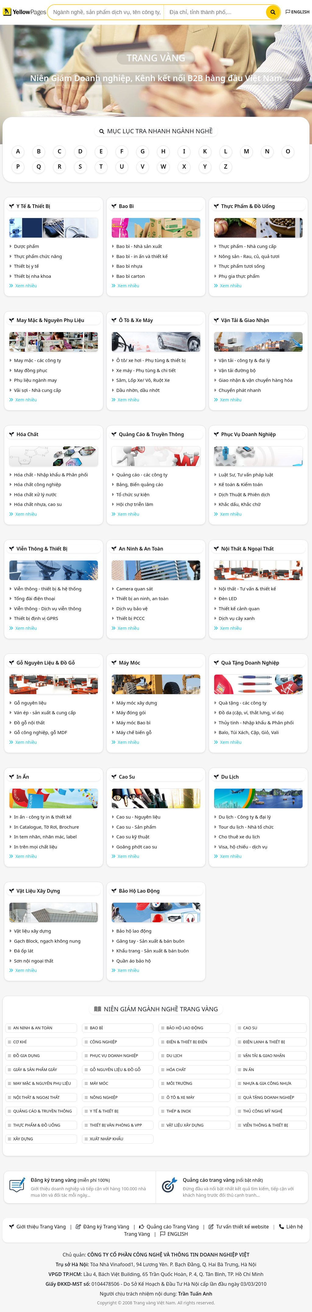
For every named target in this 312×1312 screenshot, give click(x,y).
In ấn (22, 776)
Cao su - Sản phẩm (136, 827)
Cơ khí (20, 1042)
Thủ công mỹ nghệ (262, 1111)
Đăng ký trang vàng (70, 1180)
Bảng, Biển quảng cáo (139, 484)
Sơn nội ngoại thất (33, 961)
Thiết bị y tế (26, 266)
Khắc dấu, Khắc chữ (240, 504)
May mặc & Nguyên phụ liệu (50, 320)
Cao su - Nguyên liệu (138, 817)
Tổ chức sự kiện (133, 494)
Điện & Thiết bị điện (186, 1042)
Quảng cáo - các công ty (142, 474)
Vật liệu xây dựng (38, 890)
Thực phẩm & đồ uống (248, 206)
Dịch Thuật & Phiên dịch (244, 494)
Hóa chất (27, 434)
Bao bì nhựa (129, 266)
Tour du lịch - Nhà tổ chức (246, 827)
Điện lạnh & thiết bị (264, 1042)
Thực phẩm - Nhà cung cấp (247, 246)
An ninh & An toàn (141, 548)
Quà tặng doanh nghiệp (250, 662)
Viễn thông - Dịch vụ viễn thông (47, 608)
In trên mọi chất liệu (35, 847)
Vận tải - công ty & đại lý (244, 360)
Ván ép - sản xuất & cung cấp (45, 712)
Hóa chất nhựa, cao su (38, 504)
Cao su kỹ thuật (133, 836)
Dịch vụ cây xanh (237, 618)
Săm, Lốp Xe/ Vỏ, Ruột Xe (143, 380)
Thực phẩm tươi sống (242, 266)
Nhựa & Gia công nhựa (267, 1083)
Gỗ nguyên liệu (30, 703)
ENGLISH (298, 12)
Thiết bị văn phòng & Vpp (116, 1125)
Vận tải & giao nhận (245, 320)
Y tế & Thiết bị (33, 206)
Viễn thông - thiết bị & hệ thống (47, 589)
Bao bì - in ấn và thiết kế (142, 256)
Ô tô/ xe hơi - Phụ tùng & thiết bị (151, 360)
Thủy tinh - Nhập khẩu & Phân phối (256, 722)
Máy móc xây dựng (136, 703)
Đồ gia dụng (26, 1055)
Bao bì (126, 206)
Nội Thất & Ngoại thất (247, 548)
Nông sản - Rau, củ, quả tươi (249, 256)
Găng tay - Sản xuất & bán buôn (150, 941)
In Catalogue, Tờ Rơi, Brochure (46, 827)
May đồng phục (30, 370)
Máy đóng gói (131, 712)
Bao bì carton (130, 276)
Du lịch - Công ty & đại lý (245, 817)
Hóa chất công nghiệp (37, 484)
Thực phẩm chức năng (38, 256)
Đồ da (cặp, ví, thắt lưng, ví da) (251, 712)
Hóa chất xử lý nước (35, 494)
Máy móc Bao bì (133, 722)
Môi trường (179, 1083)
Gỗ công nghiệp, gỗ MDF (40, 732)
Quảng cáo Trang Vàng (173, 1226)
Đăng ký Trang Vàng (106, 1226)
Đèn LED (228, 598)
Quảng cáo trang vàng (223, 1180)
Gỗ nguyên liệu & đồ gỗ (45, 662)
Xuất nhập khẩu (106, 1139)
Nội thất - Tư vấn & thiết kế (247, 589)
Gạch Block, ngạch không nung (47, 941)
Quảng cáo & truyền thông (151, 434)
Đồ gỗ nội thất (29, 722)
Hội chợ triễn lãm (134, 504)
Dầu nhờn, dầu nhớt (138, 390)
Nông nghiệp (104, 1097)
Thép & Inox (178, 1111)
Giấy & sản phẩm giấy (35, 1069)
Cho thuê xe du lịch (239, 836)
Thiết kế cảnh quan (239, 608)
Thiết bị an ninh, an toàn (142, 598)
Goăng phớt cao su (136, 847)
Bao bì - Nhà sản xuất (139, 246)
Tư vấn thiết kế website (243, 1226)
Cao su (127, 776)
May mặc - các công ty (37, 360)
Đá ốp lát (23, 951)
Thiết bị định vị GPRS (36, 618)
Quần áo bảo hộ (133, 961)
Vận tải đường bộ (237, 370)
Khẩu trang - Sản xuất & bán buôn (152, 951)
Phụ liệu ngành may (35, 380)
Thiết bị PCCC (130, 618)
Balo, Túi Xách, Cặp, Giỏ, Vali (249, 732)
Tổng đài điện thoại (34, 598)
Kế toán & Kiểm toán (241, 484)
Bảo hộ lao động (139, 890)
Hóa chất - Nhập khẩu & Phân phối (51, 474)
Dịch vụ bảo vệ (132, 608)
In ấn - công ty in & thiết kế (43, 817)
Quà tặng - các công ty (243, 703)
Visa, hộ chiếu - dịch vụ (243, 847)
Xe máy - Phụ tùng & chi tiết (146, 370)
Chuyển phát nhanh (240, 390)
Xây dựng (23, 1139)
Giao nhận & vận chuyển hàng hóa (255, 380)
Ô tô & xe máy (136, 320)
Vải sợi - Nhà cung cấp (37, 390)
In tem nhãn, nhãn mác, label (45, 836)
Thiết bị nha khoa (32, 276)
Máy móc (129, 662)
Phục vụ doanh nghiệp (248, 434)
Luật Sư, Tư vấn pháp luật (246, 474)
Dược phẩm (26, 246)
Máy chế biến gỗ (133, 732)
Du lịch (230, 776)
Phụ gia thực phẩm (239, 276)
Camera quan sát (134, 589)
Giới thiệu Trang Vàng (41, 1226)
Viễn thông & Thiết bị (41, 548)
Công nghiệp (103, 1042)
